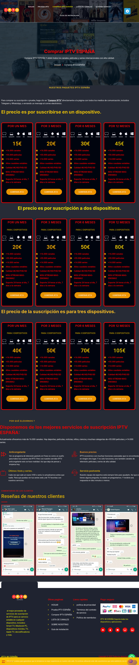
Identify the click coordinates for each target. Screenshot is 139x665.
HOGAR (31, 7)
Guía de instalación (69, 15)
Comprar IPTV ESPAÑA (63, 7)
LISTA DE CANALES (84, 7)
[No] (132, 662)
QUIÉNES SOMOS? (103, 7)
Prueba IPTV (43, 7)
